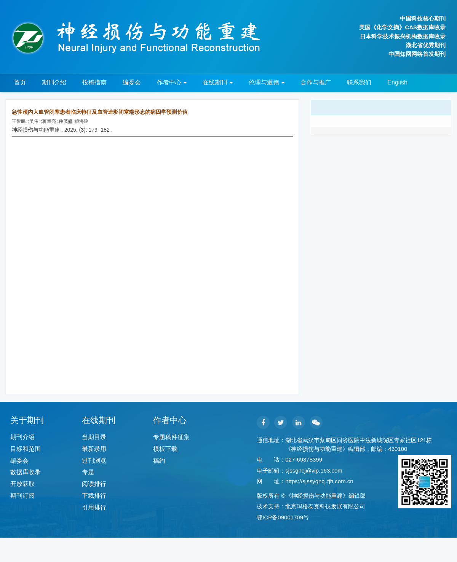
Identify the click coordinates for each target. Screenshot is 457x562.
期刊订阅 (22, 495)
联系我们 (359, 82)
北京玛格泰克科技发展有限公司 (325, 506)
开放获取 (22, 484)
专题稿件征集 (171, 437)
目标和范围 (25, 449)
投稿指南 (94, 82)
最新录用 (94, 449)
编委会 (132, 82)
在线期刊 (217, 82)
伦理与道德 (266, 82)
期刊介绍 (54, 82)
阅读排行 (94, 484)
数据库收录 (25, 472)
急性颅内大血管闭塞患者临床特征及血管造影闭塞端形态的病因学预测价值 (100, 112)
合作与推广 (315, 82)
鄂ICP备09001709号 (283, 517)
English (397, 82)
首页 (20, 82)
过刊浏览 (94, 460)
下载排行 (94, 495)
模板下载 (165, 449)
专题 (88, 472)
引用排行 (94, 507)
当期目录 (94, 437)
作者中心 (172, 82)
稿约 (159, 460)
